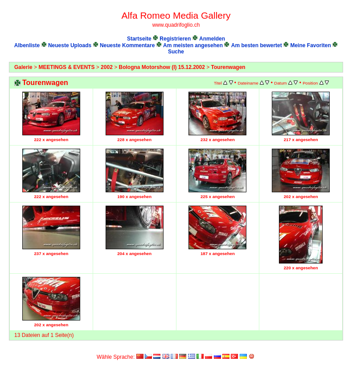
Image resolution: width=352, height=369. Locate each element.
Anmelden (212, 39)
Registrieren (175, 39)
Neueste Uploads (69, 45)
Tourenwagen (228, 67)
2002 (107, 67)
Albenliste (27, 45)
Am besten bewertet (256, 45)
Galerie (23, 67)
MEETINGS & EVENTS (66, 67)
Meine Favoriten (310, 45)
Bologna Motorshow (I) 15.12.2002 (162, 67)
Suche (176, 52)
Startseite (139, 39)
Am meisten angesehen (193, 45)
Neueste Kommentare (127, 45)
